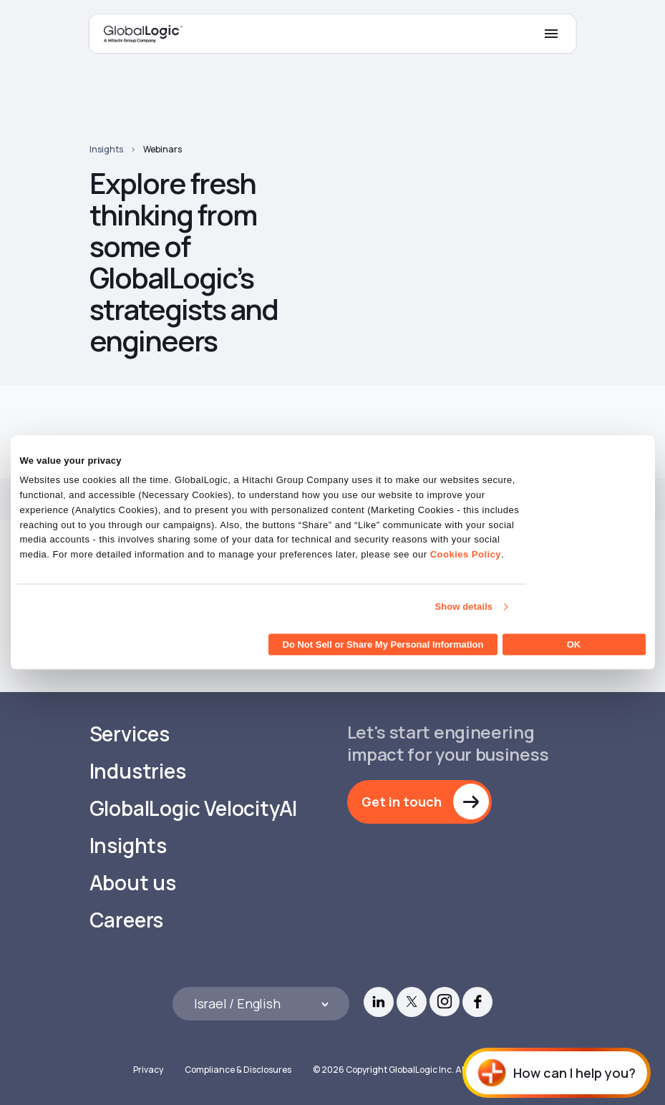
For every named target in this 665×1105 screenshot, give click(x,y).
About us (132, 883)
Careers (126, 920)
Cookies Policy (465, 554)
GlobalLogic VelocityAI (193, 808)
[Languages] (261, 1004)
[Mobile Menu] (551, 33)
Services (129, 734)
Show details (464, 606)
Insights (106, 149)
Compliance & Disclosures (238, 1069)
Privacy (148, 1069)
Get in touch (401, 801)
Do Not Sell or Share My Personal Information (383, 643)
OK (574, 643)
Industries (137, 771)
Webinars (162, 149)
